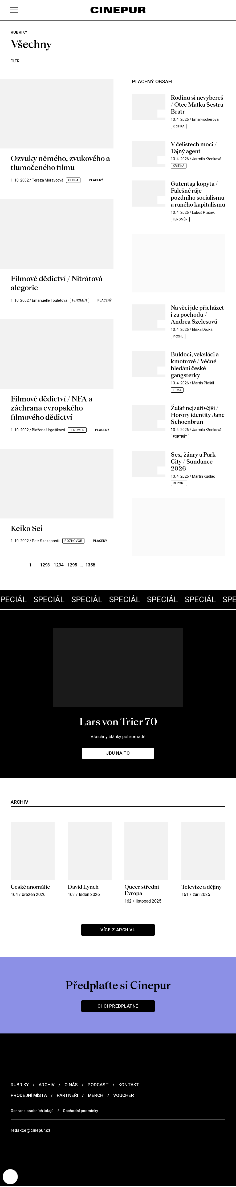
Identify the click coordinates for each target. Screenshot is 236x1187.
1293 (45, 565)
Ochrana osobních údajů (32, 1111)
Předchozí (14, 565)
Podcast (98, 1085)
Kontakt (129, 1085)
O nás (71, 1085)
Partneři (67, 1095)
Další (110, 565)
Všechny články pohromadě (118, 736)
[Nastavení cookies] (11, 1176)
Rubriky (20, 1085)
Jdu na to (118, 753)
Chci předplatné (118, 1006)
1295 (72, 565)
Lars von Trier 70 (118, 721)
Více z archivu (118, 930)
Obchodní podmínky (80, 1111)
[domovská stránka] (118, 10)
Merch (95, 1095)
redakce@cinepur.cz (31, 1130)
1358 (90, 565)
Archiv (47, 1085)
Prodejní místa (29, 1095)
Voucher (123, 1095)
